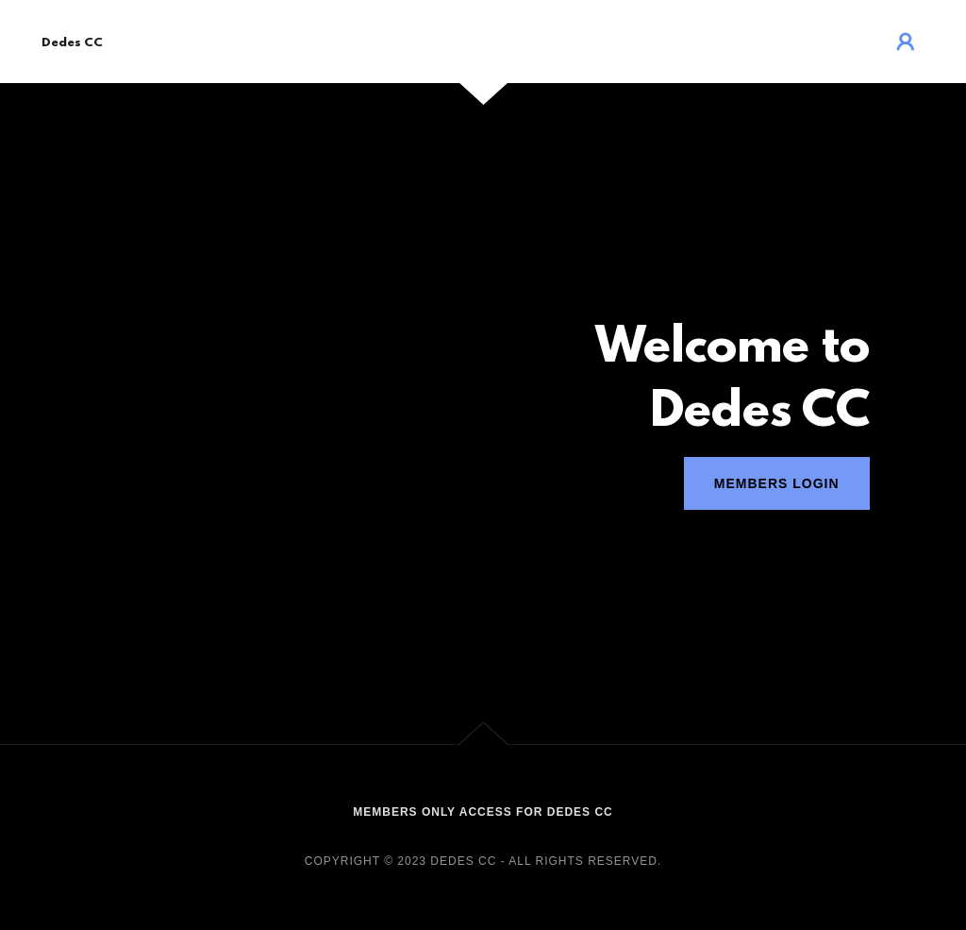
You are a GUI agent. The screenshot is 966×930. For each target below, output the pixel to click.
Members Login (777, 483)
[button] (905, 41)
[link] (72, 41)
